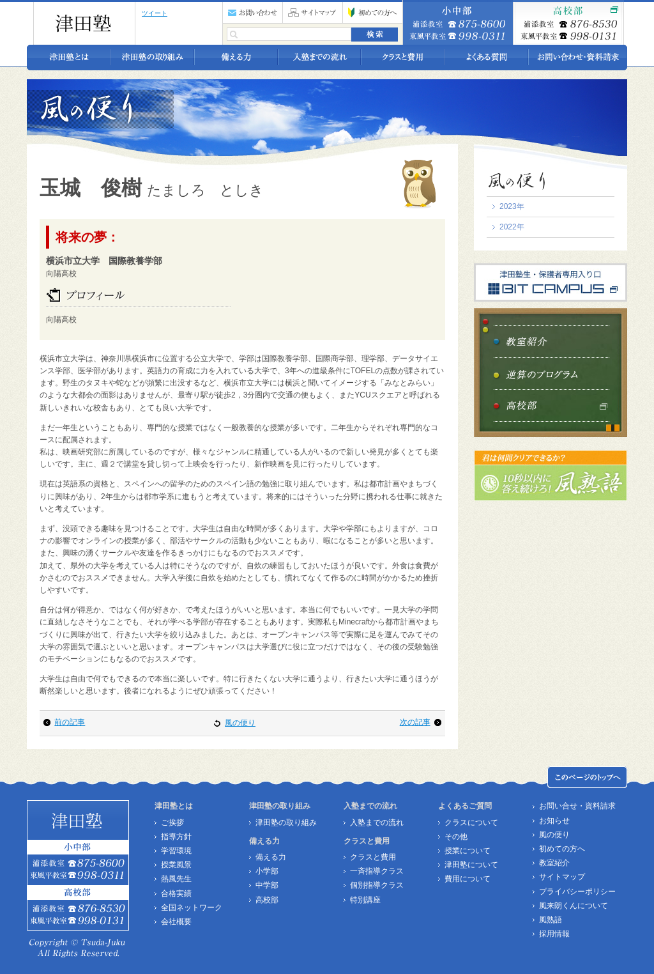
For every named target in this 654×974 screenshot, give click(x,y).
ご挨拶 (172, 822)
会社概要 (176, 921)
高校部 (266, 899)
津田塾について (471, 864)
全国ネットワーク (191, 907)
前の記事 (69, 722)
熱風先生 (176, 878)
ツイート (154, 13)
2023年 (511, 206)
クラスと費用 (373, 857)
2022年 (511, 226)
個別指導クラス (377, 885)
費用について (467, 878)
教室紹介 (554, 862)
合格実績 (176, 893)
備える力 (270, 857)
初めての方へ (562, 848)
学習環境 (176, 850)
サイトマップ (562, 876)
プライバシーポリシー (577, 891)
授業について (467, 850)
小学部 (266, 871)
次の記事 (415, 722)
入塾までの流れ (377, 822)
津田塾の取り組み (286, 822)
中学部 (266, 885)
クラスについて (471, 822)
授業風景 (176, 864)
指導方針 (176, 836)
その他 (456, 836)
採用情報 (554, 933)
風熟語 (550, 919)
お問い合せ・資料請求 (577, 805)
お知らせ (554, 820)
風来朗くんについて (573, 905)
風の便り (240, 722)
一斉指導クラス (377, 871)
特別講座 (365, 899)
